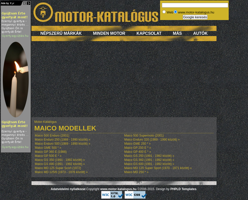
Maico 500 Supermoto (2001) (144, 135)
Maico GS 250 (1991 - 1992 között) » (149, 156)
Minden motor (109, 33)
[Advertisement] (124, 81)
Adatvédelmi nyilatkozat (68, 189)
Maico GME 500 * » (48, 147)
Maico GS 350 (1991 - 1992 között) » (60, 160)
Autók (200, 33)
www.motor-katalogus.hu (118, 189)
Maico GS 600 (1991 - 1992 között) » (149, 164)
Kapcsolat (148, 33)
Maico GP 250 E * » (137, 147)
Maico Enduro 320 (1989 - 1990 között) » (152, 139)
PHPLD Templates (183, 189)
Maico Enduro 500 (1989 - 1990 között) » (62, 143)
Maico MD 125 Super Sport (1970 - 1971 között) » (158, 168)
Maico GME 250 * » (137, 143)
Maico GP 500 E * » (48, 156)
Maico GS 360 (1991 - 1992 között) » (149, 160)
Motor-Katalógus (45, 122)
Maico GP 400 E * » (137, 152)
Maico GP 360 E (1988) (51, 152)
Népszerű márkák (61, 33)
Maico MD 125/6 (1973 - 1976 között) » (61, 172)
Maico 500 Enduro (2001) (52, 135)
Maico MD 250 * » (136, 172)
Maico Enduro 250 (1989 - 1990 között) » (62, 139)
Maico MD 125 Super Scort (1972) (58, 168)
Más (177, 33)
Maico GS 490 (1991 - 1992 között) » (60, 164)
